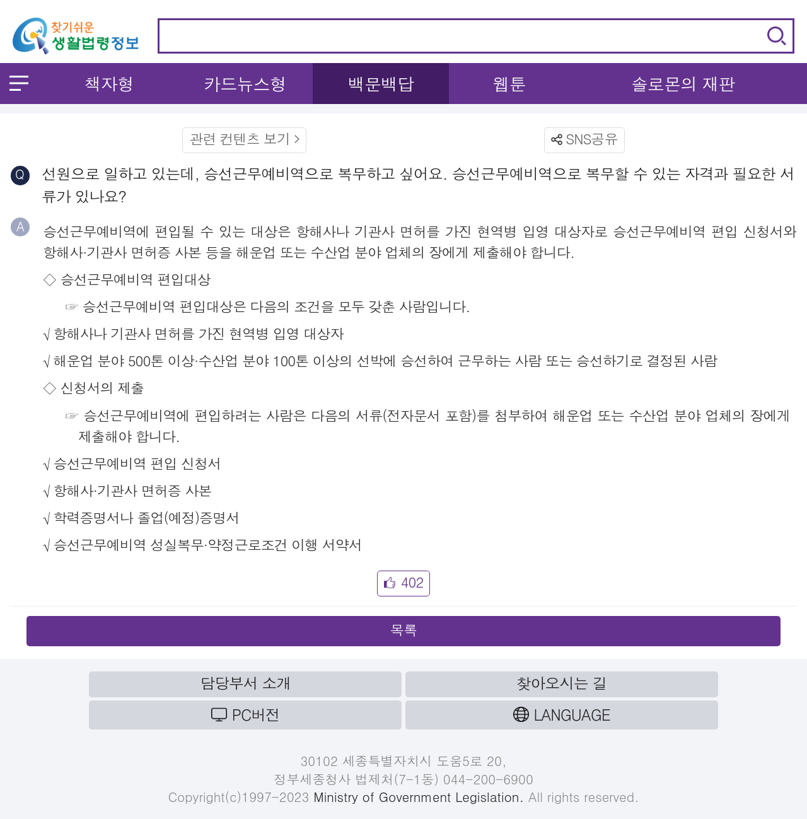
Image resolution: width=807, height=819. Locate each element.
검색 (776, 36)
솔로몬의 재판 (683, 83)
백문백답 (381, 83)
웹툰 (509, 83)
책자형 (109, 83)
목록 (403, 629)
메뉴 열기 (19, 83)
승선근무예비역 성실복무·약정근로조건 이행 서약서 (207, 544)
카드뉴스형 (245, 83)
